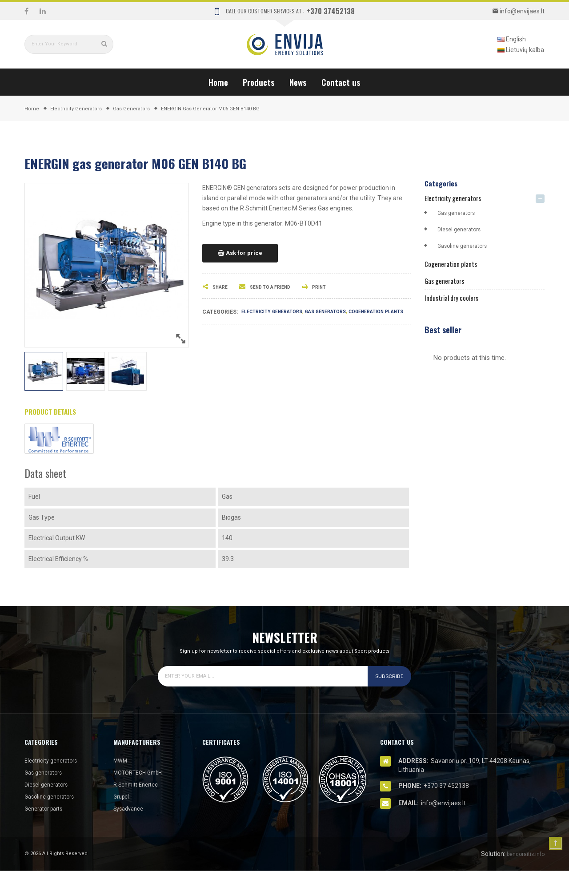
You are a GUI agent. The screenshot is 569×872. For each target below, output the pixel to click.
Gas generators (341, 311)
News (298, 82)
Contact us (341, 82)
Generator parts (46, 809)
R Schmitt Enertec (138, 785)
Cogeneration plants (454, 266)
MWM (121, 761)
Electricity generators (277, 311)
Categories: (220, 312)
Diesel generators (462, 230)
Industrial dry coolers (456, 302)
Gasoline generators (465, 246)
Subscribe (387, 677)
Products (259, 82)
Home (218, 82)
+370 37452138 (331, 11)
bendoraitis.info (523, 855)
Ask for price (240, 253)
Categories (443, 183)
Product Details (55, 412)
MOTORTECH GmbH (141, 773)
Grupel (122, 797)
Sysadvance (130, 809)
